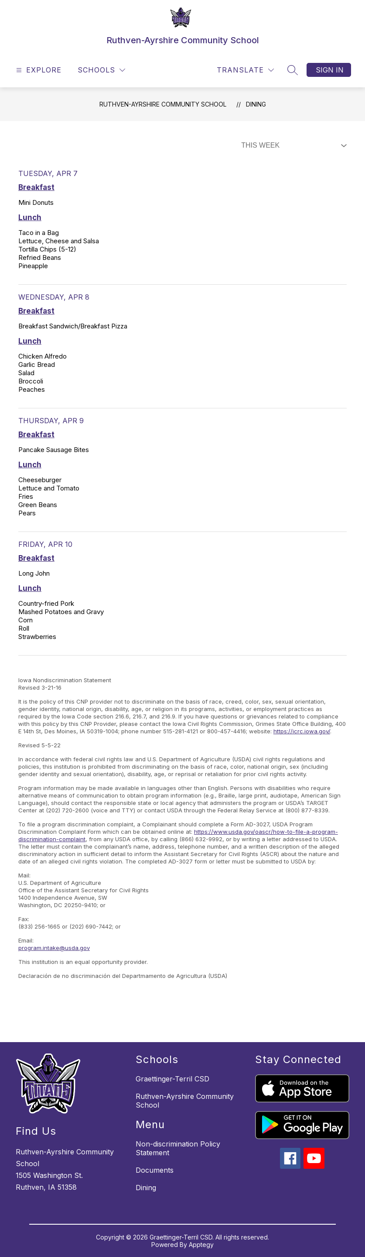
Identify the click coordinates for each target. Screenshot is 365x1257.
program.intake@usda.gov (54, 947)
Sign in (330, 70)
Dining (256, 104)
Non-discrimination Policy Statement (178, 1148)
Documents (155, 1170)
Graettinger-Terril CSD (172, 1078)
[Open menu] (37, 70)
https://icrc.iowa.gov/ (301, 731)
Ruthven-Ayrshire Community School (162, 104)
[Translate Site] (245, 70)
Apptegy (201, 1244)
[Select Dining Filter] (292, 145)
